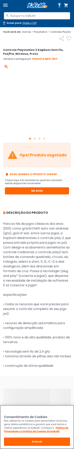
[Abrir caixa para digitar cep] (19, 23)
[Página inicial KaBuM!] (37, 5)
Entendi (37, 441)
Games (27, 32)
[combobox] (37, 15)
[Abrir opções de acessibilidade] (59, 5)
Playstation (41, 32)
